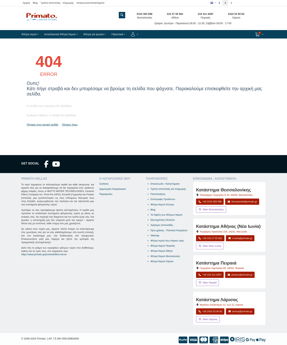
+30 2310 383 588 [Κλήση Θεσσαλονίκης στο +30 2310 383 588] (209, 201)
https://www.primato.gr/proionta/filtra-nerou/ (44, 254)
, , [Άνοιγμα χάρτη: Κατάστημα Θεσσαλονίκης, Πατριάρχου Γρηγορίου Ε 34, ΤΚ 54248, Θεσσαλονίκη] (226, 195)
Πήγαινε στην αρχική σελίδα (42, 124)
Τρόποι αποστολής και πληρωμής (168, 189)
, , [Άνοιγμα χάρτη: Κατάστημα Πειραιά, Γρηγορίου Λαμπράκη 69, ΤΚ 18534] (222, 268)
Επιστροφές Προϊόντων (162, 199)
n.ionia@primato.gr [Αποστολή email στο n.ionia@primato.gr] (240, 238)
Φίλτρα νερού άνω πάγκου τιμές (167, 240)
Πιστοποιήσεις (157, 194)
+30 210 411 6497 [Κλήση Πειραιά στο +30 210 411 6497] (209, 274)
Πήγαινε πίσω (70, 124)
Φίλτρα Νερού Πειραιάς (162, 245)
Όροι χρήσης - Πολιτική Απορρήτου (168, 230)
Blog (35, 2)
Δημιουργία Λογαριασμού (112, 189)
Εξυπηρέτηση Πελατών (162, 220)
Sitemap (154, 235)
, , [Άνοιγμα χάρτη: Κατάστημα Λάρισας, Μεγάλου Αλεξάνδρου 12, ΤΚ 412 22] (221, 304)
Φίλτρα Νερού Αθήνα (161, 250)
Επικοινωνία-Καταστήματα (90, 2)
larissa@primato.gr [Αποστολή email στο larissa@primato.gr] (240, 311)
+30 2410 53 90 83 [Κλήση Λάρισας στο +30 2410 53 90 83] (210, 311)
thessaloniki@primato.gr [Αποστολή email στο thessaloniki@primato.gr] (242, 201)
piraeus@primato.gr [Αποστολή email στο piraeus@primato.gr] (239, 274)
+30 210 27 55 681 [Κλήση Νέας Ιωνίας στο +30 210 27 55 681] (210, 238)
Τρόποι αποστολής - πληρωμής (57, 2)
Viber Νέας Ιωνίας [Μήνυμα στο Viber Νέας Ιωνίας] (209, 246)
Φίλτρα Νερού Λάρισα (161, 261)
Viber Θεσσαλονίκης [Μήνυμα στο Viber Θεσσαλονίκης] (211, 209)
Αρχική (26, 2)
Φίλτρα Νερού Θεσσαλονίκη (165, 256)
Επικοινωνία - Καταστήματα (164, 183)
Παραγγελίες (105, 194)
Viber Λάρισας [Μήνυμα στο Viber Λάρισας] (207, 319)
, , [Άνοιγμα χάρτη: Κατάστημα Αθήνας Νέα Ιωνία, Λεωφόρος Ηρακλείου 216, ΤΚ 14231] (223, 231)
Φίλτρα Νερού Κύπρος (162, 204)
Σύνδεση (103, 183)
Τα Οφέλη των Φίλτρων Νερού (166, 214)
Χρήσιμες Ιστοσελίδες (161, 225)
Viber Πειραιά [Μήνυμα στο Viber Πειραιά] (207, 282)
